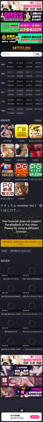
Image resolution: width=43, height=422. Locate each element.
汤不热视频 (38, 109)
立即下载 (35, 417)
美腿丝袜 (10, 94)
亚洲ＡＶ (10, 72)
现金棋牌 (29, 67)
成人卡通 (29, 81)
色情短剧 (20, 113)
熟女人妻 (10, 76)
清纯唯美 (20, 94)
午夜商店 (20, 109)
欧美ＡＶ (29, 72)
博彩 (3, 64)
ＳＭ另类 (38, 76)
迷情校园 (10, 104)
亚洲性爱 (10, 81)
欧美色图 (29, 90)
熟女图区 (29, 94)
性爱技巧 (38, 104)
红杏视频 (10, 113)
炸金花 (19, 67)
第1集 (4, 251)
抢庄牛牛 (38, 67)
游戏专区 (38, 63)
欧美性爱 (38, 81)
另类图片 (38, 94)
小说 (3, 101)
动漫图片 (38, 90)
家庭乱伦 (20, 100)
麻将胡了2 (10, 67)
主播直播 (29, 76)
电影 (3, 83)
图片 (3, 92)
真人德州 (20, 63)
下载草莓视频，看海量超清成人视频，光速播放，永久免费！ (21, 243)
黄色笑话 (29, 104)
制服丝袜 (10, 85)
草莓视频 (29, 109)
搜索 (37, 54)
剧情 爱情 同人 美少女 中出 (20, 251)
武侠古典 (38, 100)
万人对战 (29, 63)
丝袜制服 (20, 76)
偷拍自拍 (20, 81)
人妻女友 (29, 100)
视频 (3, 73)
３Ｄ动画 (38, 72)
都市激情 (10, 100)
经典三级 (20, 85)
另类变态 (38, 85)
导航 (3, 110)
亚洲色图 (20, 90)
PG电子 (10, 63)
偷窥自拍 (10, 90)
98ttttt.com (21, 48)
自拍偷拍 (20, 72)
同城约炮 (10, 109)
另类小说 (20, 104)
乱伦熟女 (29, 85)
